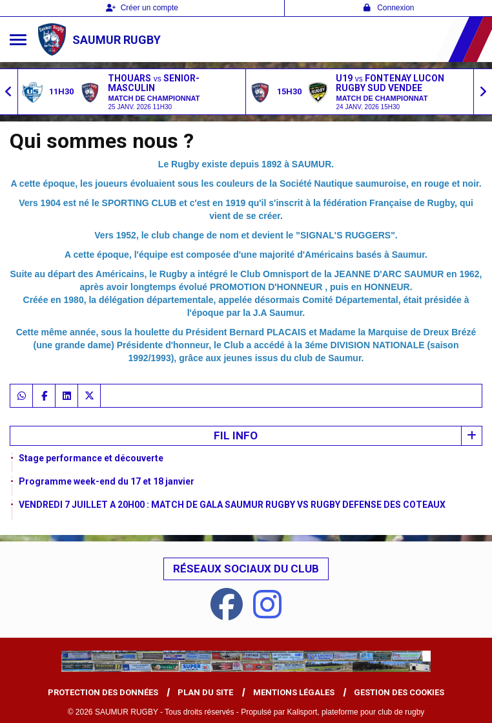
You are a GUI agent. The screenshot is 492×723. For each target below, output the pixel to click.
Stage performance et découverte (91, 458)
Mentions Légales (293, 692)
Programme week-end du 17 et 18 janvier (106, 481)
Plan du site (205, 692)
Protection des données (103, 692)
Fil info (236, 435)
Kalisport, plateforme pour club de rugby (356, 712)
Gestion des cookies (399, 692)
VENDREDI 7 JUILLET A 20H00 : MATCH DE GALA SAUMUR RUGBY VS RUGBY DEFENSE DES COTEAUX (232, 504)
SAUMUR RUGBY (116, 40)
